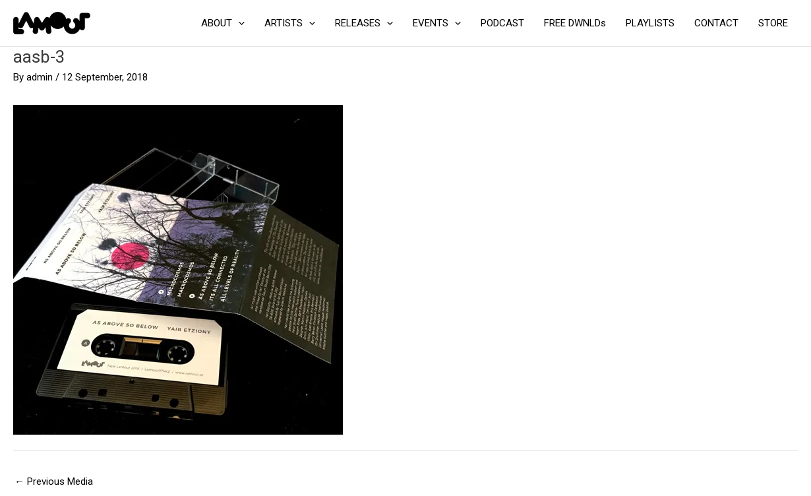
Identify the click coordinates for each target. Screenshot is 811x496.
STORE (773, 23)
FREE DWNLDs (575, 23)
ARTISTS (289, 23)
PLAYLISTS (650, 23)
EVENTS (437, 23)
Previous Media (54, 481)
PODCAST (502, 23)
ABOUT (223, 23)
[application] (238, 23)
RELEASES (364, 23)
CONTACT (716, 23)
